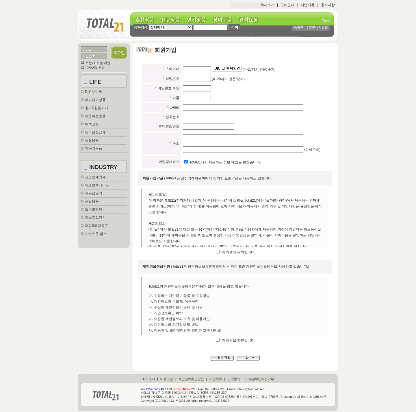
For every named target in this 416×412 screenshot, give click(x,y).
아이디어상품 (95, 100)
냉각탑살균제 (95, 132)
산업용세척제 (95, 177)
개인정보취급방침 (191, 379)
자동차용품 (93, 148)
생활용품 (92, 140)
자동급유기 (93, 193)
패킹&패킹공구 (96, 226)
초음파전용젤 (95, 116)
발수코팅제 (93, 209)
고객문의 (233, 379)
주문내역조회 (318, 27)
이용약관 (166, 379)
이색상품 (92, 124)
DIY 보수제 (93, 92)
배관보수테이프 (97, 185)
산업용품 (92, 201)
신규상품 (172, 20)
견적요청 (250, 20)
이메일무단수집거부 (259, 379)
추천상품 (146, 20)
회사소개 (267, 5)
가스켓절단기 (95, 218)
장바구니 (224, 20)
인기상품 (198, 20)
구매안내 (287, 5)
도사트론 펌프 (96, 234)
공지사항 (328, 5)
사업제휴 (308, 5)
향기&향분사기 (96, 108)
